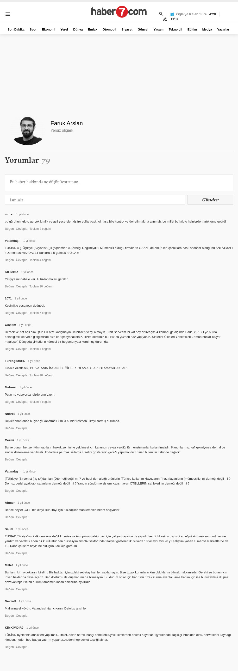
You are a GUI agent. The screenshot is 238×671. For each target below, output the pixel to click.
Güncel (143, 29)
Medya (207, 29)
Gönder (210, 200)
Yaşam (158, 29)
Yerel (64, 29)
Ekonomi (48, 29)
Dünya (78, 29)
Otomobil (109, 29)
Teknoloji (175, 29)
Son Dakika (15, 29)
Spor (33, 29)
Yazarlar (223, 29)
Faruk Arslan (66, 123)
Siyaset (126, 29)
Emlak (92, 29)
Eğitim (192, 29)
